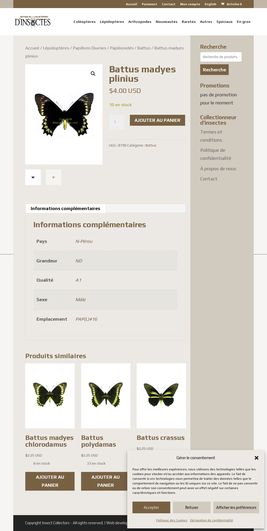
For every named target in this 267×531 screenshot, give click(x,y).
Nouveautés (167, 22)
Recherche (214, 69)
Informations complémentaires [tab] (65, 208)
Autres (206, 22)
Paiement (149, 4)
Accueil (131, 4)
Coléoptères (85, 22)
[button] (256, 457)
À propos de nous (218, 168)
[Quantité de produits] (117, 122)
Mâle (80, 299)
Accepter (151, 507)
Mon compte (190, 4)
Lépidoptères (112, 22)
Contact (168, 4)
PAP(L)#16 (86, 319)
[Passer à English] (210, 5)
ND (78, 260)
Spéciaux (224, 22)
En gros (244, 22)
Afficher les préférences (236, 507)
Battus (143, 47)
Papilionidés (122, 47)
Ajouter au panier (157, 120)
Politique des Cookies (171, 520)
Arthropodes (139, 22)
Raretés (189, 22)
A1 (78, 280)
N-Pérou (83, 241)
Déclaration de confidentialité (211, 520)
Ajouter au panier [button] (50, 481)
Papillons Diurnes (89, 47)
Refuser (191, 507)
